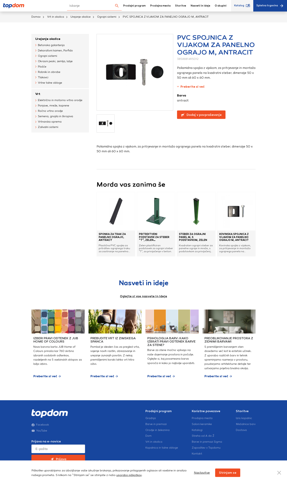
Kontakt (197, 453)
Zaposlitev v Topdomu (206, 447)
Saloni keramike (202, 424)
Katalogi (197, 430)
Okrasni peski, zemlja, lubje (54, 61)
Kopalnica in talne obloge (161, 447)
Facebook (40, 424)
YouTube (39, 430)
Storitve (180, 5)
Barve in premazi (156, 424)
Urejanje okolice (81, 16)
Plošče (40, 66)
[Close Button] (279, 473)
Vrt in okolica (55, 16)
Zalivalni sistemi (46, 127)
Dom (148, 435)
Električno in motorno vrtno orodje (58, 100)
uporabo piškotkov (129, 475)
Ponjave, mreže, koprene (52, 105)
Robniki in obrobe (47, 72)
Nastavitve (202, 472)
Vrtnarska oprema (48, 121)
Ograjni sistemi (106, 16)
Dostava (241, 430)
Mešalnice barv (246, 424)
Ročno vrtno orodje (49, 111)
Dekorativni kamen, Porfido (54, 50)
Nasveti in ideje (200, 5)
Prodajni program (134, 5)
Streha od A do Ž (203, 435)
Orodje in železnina (157, 430)
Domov (36, 16)
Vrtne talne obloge (48, 83)
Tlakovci (41, 77)
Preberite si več (191, 86)
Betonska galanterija (50, 45)
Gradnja (150, 418)
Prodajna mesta (160, 5)
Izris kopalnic (244, 418)
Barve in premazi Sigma (207, 441)
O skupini (220, 5)
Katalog (242, 5)
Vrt (37, 94)
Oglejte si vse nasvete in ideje (143, 296)
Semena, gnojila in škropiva (54, 116)
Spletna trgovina (270, 5)
